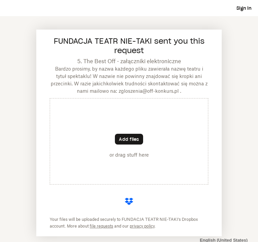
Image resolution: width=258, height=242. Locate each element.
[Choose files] (129, 139)
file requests (101, 226)
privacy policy (142, 226)
